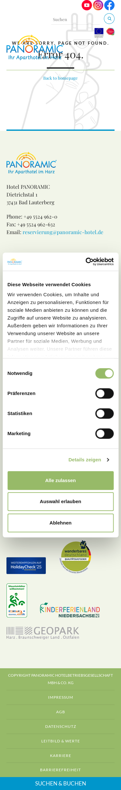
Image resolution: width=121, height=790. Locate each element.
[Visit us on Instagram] (98, 9)
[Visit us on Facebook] (109, 9)
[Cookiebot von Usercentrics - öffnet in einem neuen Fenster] (86, 261)
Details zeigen (84, 459)
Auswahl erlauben (60, 501)
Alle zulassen (60, 480)
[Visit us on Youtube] (87, 9)
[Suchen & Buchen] (109, 18)
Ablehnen (60, 522)
